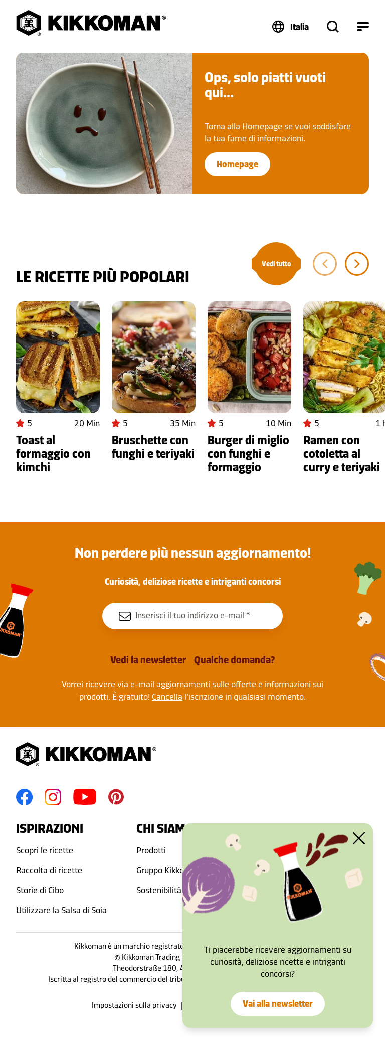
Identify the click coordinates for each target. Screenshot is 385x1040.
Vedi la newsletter (148, 660)
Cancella (167, 696)
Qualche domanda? (234, 660)
